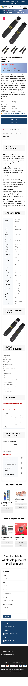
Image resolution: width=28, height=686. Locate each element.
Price (11, 133)
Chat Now (14, 116)
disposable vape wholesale (11, 7)
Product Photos (17, 133)
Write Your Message (8, 604)
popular (21, 10)
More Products (6, 136)
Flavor (19, 130)
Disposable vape (12, 10)
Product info (13, 130)
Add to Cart (14, 119)
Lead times (5, 133)
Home (3, 10)
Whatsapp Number (8, 597)
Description (6, 130)
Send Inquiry (14, 122)
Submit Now (7, 616)
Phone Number (7, 590)
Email (4, 583)
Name (4, 575)
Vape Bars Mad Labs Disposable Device (14, 12)
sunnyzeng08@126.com (11, 633)
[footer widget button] (14, 651)
